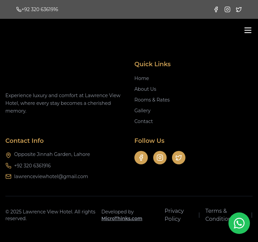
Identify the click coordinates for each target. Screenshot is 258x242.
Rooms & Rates (152, 100)
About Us (145, 89)
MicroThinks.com (121, 218)
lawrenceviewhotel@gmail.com (51, 176)
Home (141, 78)
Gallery (142, 111)
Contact (143, 121)
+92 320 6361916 (32, 166)
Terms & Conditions (219, 215)
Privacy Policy (174, 215)
